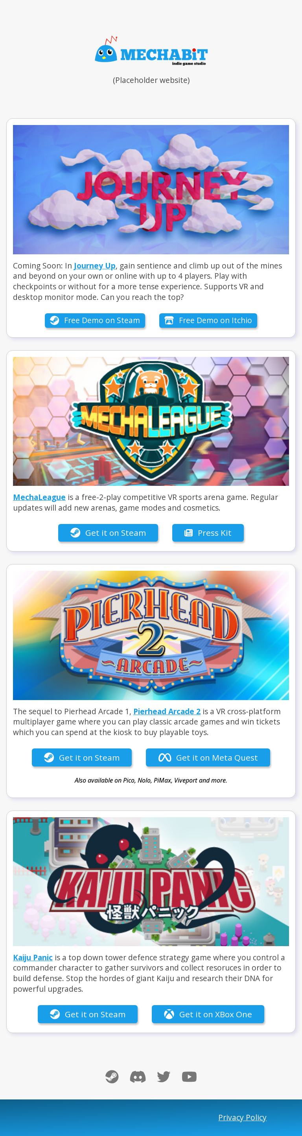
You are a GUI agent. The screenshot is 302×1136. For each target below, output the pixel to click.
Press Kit (208, 532)
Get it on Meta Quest (208, 757)
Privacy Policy (242, 1117)
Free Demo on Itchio (208, 320)
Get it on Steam (108, 532)
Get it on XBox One (208, 1014)
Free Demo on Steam (95, 320)
